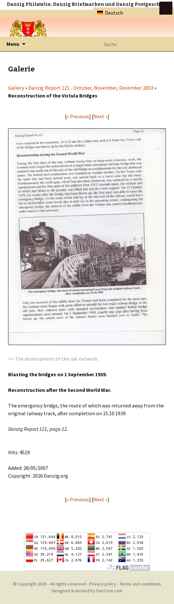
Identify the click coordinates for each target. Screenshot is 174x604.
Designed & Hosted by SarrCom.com (87, 591)
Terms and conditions (140, 584)
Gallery (16, 87)
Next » (100, 116)
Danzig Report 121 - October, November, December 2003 (90, 87)
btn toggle (165, 8)
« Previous (78, 116)
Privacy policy (102, 584)
